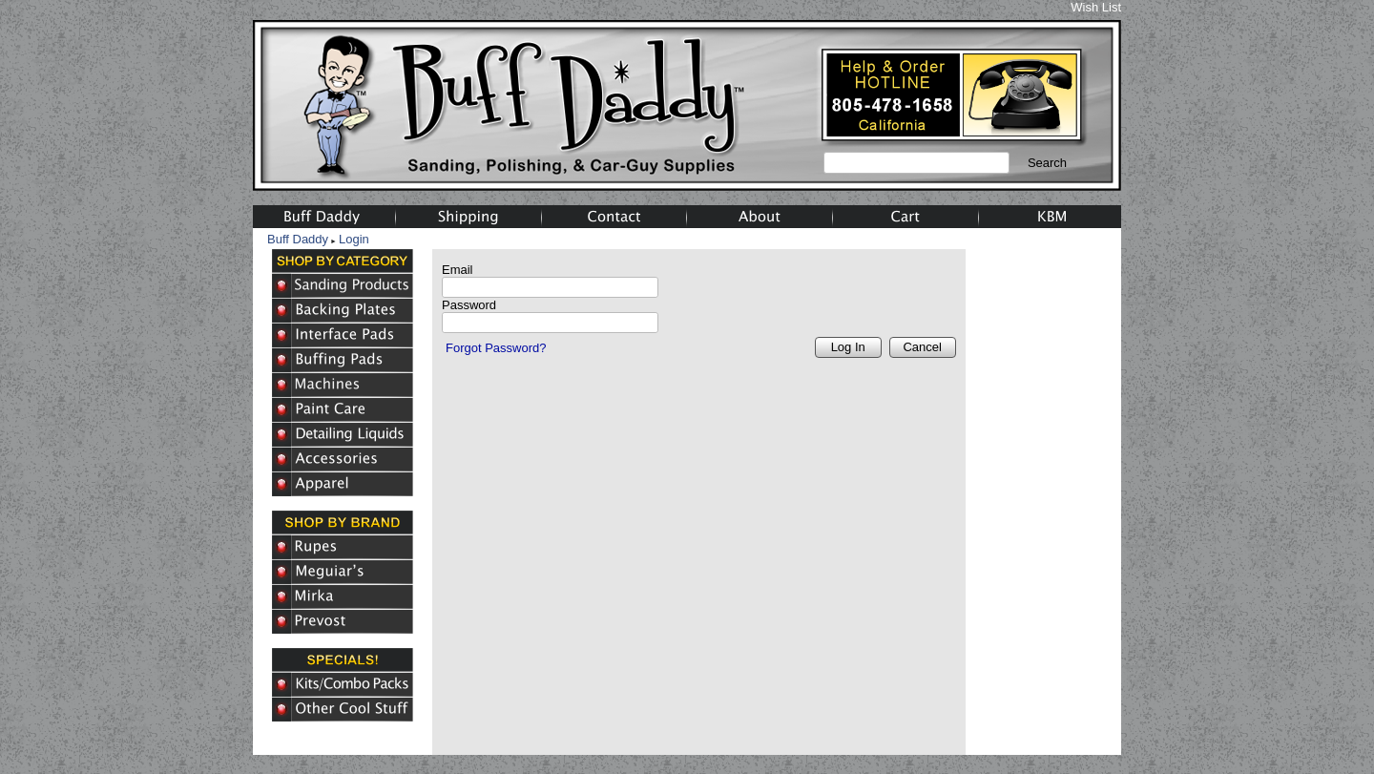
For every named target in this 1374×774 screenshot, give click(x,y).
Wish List (1096, 7)
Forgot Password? (496, 348)
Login (354, 239)
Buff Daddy (297, 239)
